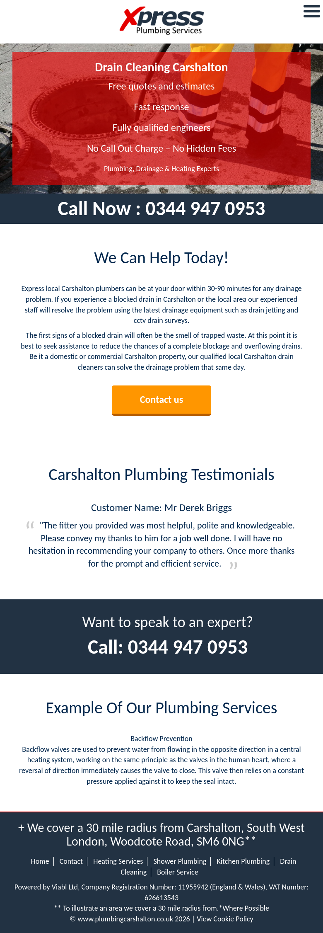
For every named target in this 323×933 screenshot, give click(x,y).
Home (40, 861)
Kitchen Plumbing (243, 861)
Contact (71, 861)
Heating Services (118, 861)
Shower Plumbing (179, 861)
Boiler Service (177, 872)
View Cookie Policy (225, 918)
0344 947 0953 (205, 208)
